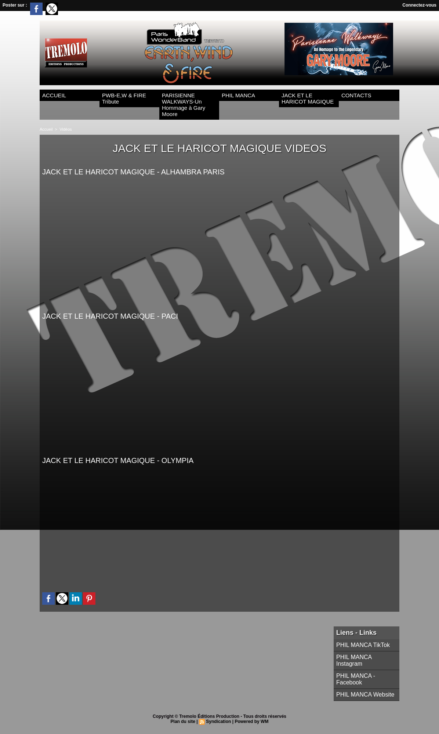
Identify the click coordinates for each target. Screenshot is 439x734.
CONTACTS (356, 95)
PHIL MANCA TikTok (363, 645)
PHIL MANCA (238, 95)
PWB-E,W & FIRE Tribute (124, 98)
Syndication (218, 721)
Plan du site (183, 721)
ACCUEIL (54, 95)
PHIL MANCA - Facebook (355, 679)
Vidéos (65, 129)
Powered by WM (251, 721)
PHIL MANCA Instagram (353, 660)
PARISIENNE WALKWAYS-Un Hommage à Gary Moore (183, 104)
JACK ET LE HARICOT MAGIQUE (308, 98)
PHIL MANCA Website (365, 694)
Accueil (46, 129)
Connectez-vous (419, 5)
